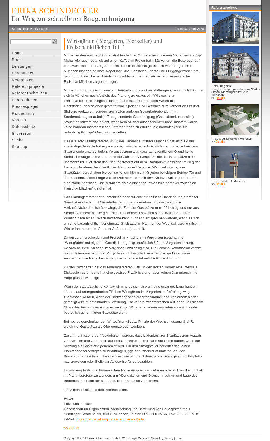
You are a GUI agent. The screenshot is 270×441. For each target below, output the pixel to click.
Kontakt (19, 120)
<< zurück (71, 428)
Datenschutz (23, 126)
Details (220, 97)
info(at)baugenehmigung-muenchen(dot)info (110, 419)
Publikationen (24, 100)
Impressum (22, 133)
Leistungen (22, 66)
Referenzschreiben (29, 93)
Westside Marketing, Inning (155, 438)
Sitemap (19, 146)
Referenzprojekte (28, 86)
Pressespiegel (25, 106)
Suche (18, 140)
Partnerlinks (23, 113)
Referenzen (22, 80)
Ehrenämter (23, 73)
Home (17, 53)
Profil (17, 59)
